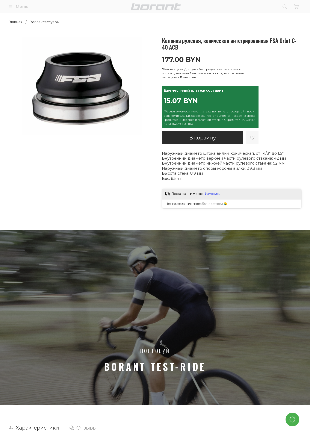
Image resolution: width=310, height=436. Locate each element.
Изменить (212, 194)
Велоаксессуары (45, 22)
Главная (16, 22)
